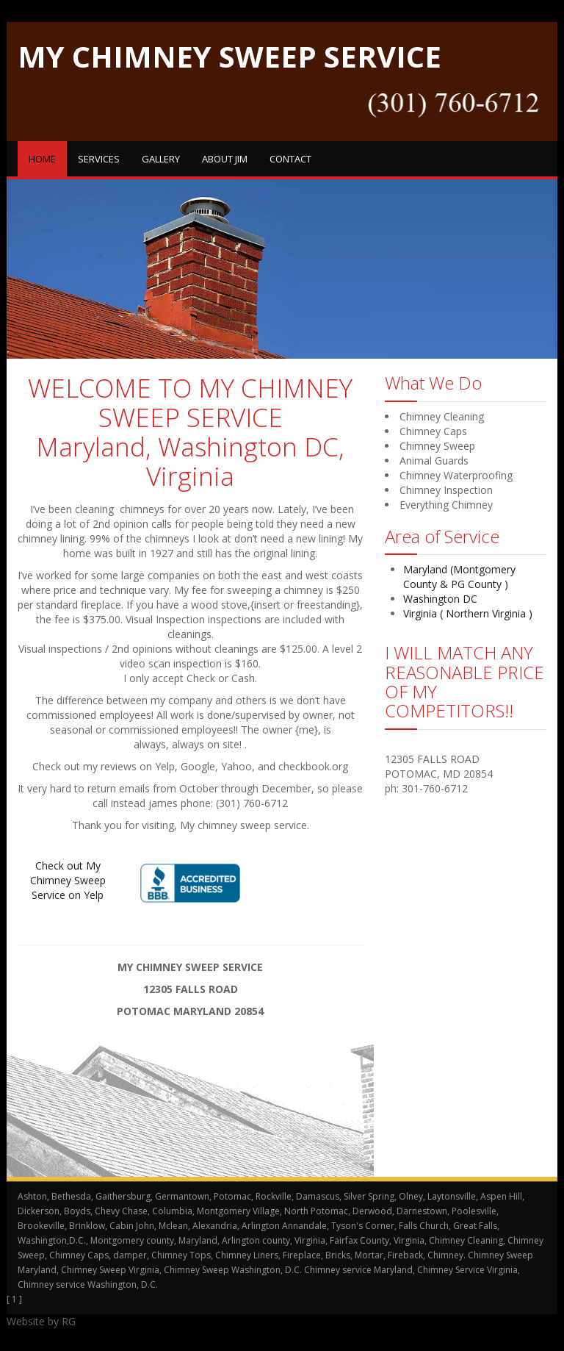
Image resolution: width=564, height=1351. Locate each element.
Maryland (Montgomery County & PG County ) (459, 576)
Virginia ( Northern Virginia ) (467, 613)
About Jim (224, 158)
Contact (290, 158)
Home (42, 158)
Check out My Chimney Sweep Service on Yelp (68, 880)
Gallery (161, 158)
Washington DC (440, 599)
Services (99, 158)
